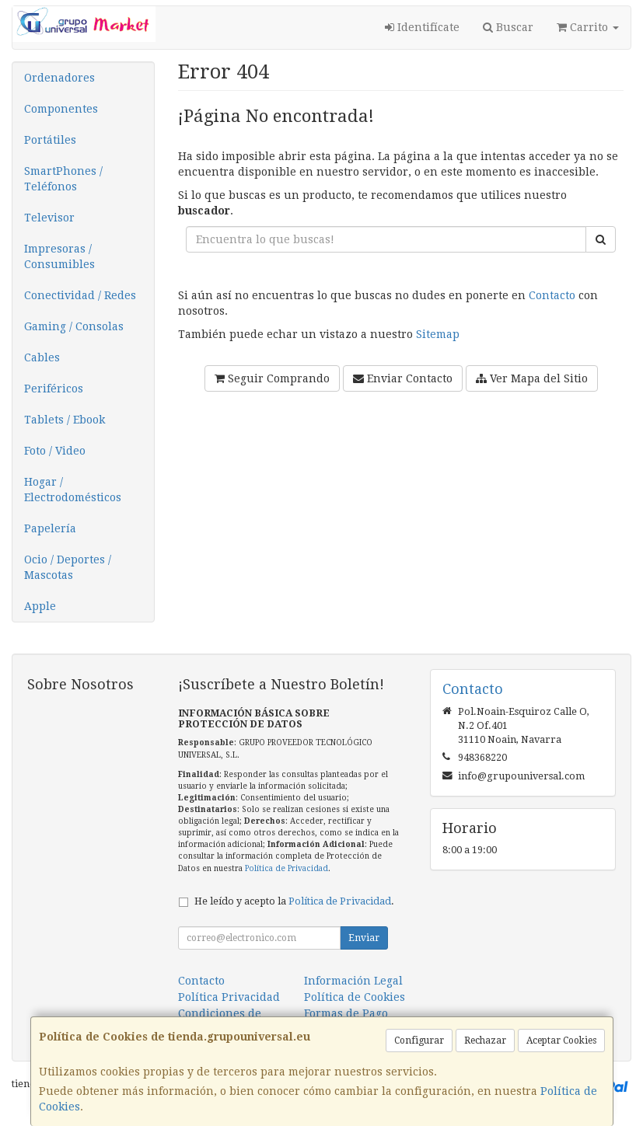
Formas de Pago (346, 1013)
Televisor (49, 217)
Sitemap (438, 334)
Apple (40, 606)
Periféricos (53, 388)
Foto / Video (55, 450)
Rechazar (485, 1040)
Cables (42, 357)
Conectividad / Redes (80, 295)
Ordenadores (59, 77)
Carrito (588, 27)
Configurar (419, 1040)
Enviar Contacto (403, 378)
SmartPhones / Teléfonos (63, 179)
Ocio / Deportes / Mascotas (67, 567)
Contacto (552, 295)
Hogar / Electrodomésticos (72, 490)
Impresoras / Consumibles (59, 256)
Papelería (50, 528)
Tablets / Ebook (64, 419)
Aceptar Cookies (561, 1040)
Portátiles (50, 140)
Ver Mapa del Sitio (532, 378)
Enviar (363, 938)
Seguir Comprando (272, 378)
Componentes (61, 109)
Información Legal (353, 980)
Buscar (508, 27)
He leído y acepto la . (294, 901)
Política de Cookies (354, 997)
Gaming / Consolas (74, 326)
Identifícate (422, 27)
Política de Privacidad (286, 868)
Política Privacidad (229, 997)
